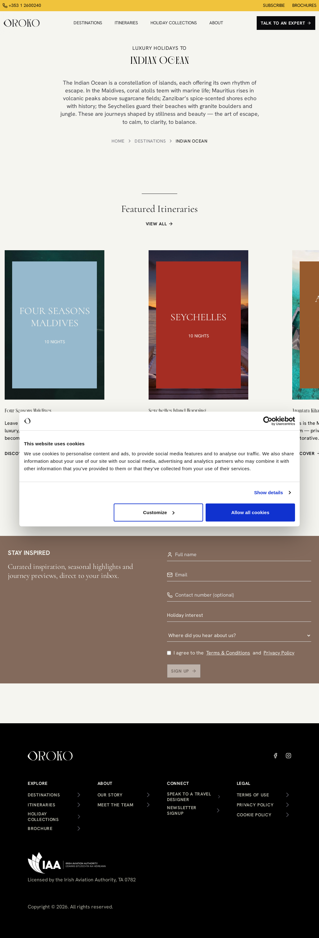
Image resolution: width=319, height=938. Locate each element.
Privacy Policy (279, 656)
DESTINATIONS (88, 23)
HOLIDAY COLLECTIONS (173, 23)
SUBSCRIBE (274, 5)
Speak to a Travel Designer (194, 796)
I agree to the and (230, 656)
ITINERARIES (126, 23)
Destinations (150, 141)
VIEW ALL (160, 224)
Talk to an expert (286, 23)
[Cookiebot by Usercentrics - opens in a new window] (267, 421)
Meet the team (125, 805)
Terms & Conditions (228, 656)
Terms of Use (264, 795)
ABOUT (216, 23)
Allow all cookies (250, 512)
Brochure (55, 828)
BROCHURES (304, 5)
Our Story (125, 795)
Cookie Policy (264, 814)
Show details (268, 492)
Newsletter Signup (194, 810)
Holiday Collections (55, 816)
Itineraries (55, 805)
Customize (158, 512)
